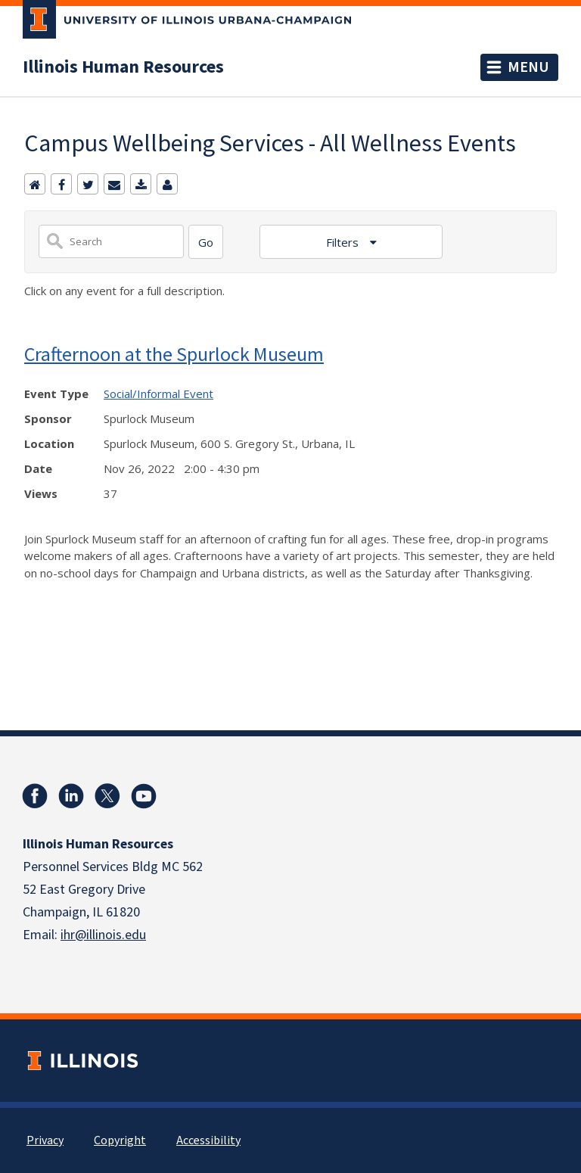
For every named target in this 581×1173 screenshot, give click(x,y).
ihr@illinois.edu (103, 935)
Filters (344, 242)
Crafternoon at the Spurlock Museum (174, 353)
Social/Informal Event (158, 393)
